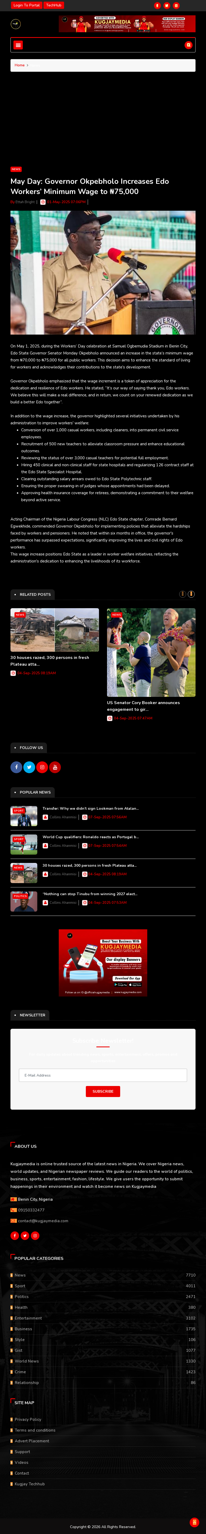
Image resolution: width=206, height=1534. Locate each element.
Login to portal (27, 5)
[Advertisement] (103, 125)
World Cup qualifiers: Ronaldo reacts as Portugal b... (91, 835)
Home (20, 65)
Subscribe (103, 1090)
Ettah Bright (25, 202)
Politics (20, 895)
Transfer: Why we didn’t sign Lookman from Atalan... (91, 807)
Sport (19, 810)
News (16, 169)
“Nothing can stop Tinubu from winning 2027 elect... (90, 892)
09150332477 (31, 1209)
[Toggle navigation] (18, 45)
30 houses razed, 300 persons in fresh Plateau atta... (90, 864)
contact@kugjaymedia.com (43, 1219)
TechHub (53, 5)
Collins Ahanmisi (63, 816)
